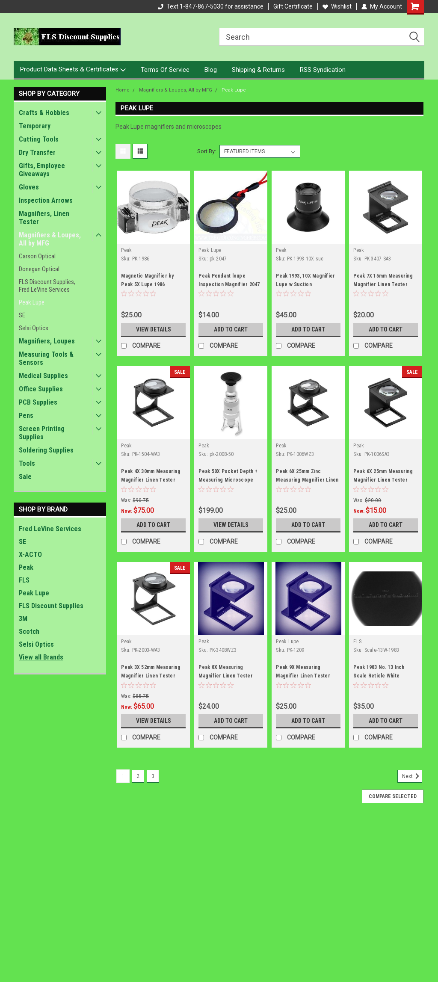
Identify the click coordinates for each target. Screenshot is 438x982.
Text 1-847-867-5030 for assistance (210, 6)
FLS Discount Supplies (51, 606)
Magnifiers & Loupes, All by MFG (50, 239)
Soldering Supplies (46, 450)
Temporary (34, 126)
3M (23, 619)
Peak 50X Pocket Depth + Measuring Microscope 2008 (227, 479)
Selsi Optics (33, 328)
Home (122, 90)
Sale (25, 477)
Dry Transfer (37, 152)
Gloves (29, 187)
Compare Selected (393, 796)
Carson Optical (37, 256)
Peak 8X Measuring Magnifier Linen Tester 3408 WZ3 (225, 675)
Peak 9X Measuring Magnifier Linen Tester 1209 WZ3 (303, 675)
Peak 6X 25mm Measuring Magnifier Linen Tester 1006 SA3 (383, 479)
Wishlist (337, 6)
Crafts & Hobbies (44, 113)
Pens (26, 415)
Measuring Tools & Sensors (46, 358)
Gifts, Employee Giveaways (42, 170)
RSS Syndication (323, 70)
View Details (153, 329)
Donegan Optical (39, 269)
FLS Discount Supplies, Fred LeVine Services (47, 285)
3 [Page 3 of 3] (152, 776)
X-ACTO (30, 554)
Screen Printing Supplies (42, 433)
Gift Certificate (293, 6)
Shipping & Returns (258, 70)
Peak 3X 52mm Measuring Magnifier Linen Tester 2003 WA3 (151, 675)
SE (22, 315)
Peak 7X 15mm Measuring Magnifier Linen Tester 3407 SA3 (383, 284)
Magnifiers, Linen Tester (44, 218)
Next (412, 776)
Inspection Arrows (46, 200)
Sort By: (206, 151)
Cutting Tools (39, 139)
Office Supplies (41, 389)
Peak (26, 567)
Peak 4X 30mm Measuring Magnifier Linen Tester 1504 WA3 (151, 479)
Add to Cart (231, 329)
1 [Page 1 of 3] (122, 776)
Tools (27, 463)
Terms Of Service (165, 70)
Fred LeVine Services (50, 529)
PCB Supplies (38, 402)
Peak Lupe (31, 302)
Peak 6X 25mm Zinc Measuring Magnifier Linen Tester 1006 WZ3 (307, 479)
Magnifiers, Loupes (47, 341)
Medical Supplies (43, 376)
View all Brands (41, 657)
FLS (24, 580)
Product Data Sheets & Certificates (73, 69)
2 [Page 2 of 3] (137, 776)
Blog (210, 70)
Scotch (29, 631)
